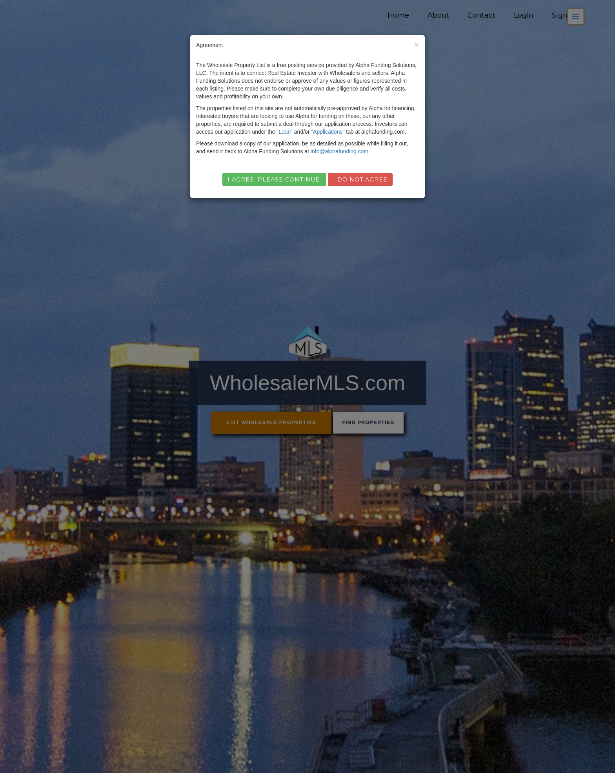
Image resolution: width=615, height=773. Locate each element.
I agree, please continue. (274, 179)
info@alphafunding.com (339, 151)
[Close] (416, 44)
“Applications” (327, 132)
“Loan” (284, 132)
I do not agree (360, 179)
